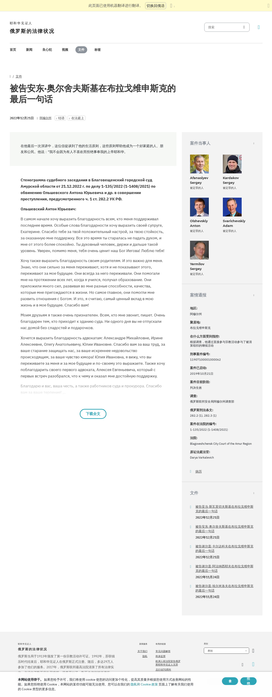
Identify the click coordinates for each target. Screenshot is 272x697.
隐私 (144, 656)
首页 (13, 50)
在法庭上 (77, 118)
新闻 (29, 50)
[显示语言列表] (172, 5)
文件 (81, 50)
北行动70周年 (163, 669)
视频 (65, 50)
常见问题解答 (163, 651)
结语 (61, 118)
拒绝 (248, 681)
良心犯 (47, 50)
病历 (198, 472)
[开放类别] (253, 651)
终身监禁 (161, 656)
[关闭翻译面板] (268, 5)
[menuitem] (13, 49)
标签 (97, 50)
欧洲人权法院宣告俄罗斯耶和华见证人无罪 (168, 663)
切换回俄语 (156, 5)
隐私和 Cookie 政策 (144, 684)
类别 (210, 650)
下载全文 (93, 414)
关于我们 (142, 651)
